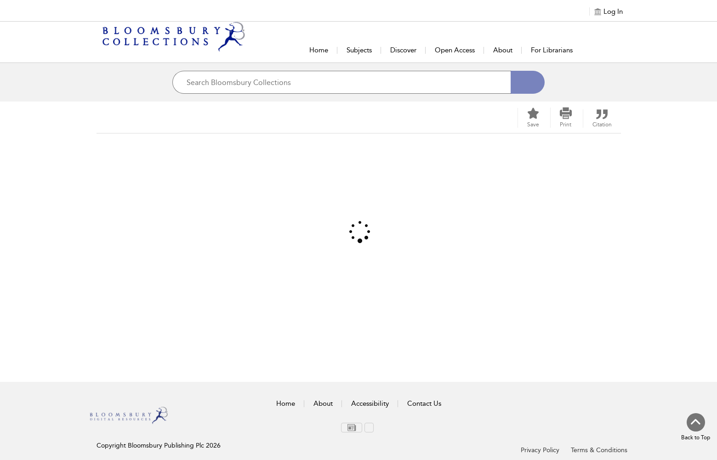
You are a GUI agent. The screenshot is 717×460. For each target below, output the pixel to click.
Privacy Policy (540, 450)
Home (318, 50)
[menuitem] (351, 427)
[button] (566, 118)
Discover (403, 50)
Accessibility (370, 403)
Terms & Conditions (599, 450)
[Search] (528, 82)
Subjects (359, 50)
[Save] (533, 118)
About (502, 50)
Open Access (455, 50)
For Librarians (552, 50)
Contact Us (424, 403)
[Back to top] (695, 427)
